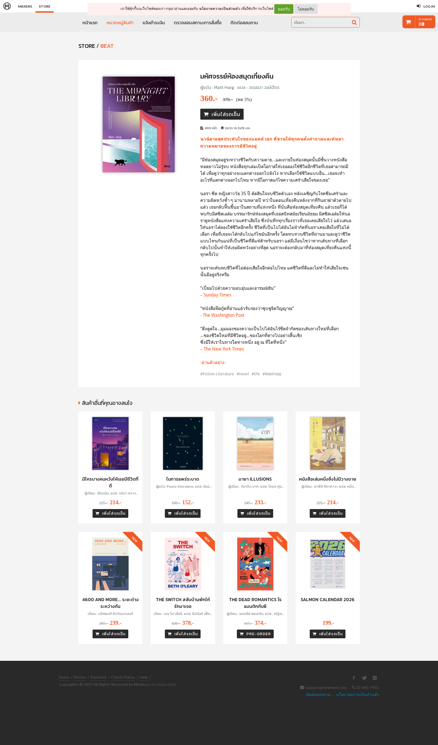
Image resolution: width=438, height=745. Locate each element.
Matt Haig (224, 87)
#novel (243, 373)
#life (255, 373)
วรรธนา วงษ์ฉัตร (264, 87)
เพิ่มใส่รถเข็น (222, 114)
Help (144, 677)
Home (64, 677)
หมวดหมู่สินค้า (120, 22)
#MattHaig (271, 373)
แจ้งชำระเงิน (154, 22)
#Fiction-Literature (217, 373)
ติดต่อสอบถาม (244, 22)
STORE (86, 46)
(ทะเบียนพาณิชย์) (163, 684)
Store (44, 6)
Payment (98, 677)
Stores (80, 677)
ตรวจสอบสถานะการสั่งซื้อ (197, 22)
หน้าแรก (90, 22)
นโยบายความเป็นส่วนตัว (219, 8)
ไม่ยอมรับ (306, 8)
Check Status (123, 677)
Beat (107, 46)
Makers (25, 6)
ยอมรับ (284, 9)
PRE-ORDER (255, 634)
